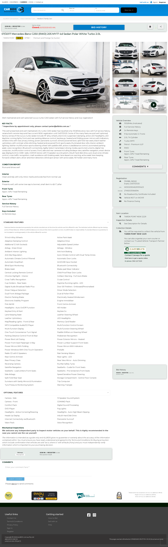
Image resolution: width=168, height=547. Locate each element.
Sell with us (144, 2)
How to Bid (52, 518)
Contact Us (11, 518)
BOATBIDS (14, 2)
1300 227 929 (137, 261)
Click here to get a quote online (136, 258)
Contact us (39, 2)
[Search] (62, 10)
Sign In (154, 2)
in (96, 8)
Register (162, 2)
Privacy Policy (12, 525)
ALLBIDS (5, 2)
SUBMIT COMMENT (15, 479)
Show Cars (129, 10)
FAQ (50, 525)
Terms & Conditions (14, 521)
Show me (71, 8)
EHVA (31, 2)
